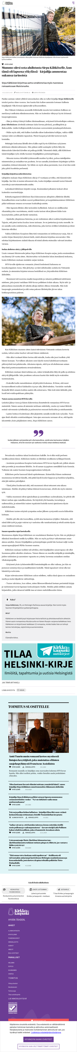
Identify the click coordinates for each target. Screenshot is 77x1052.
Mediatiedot (12, 987)
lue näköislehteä (16, 998)
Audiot (11, 946)
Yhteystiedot (13, 983)
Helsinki (11, 963)
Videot (10, 949)
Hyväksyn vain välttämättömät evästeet (38, 1046)
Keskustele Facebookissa (14, 890)
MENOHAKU (37, 1021)
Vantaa (11, 974)
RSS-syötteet (13, 953)
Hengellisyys (13, 942)
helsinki (21, 690)
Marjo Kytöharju (23, 93)
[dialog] (38, 1036)
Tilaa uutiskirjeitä (14, 994)
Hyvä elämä (12, 934)
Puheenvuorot (14, 938)
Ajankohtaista (14, 931)
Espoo (10, 966)
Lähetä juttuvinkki (39, 889)
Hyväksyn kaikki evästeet (38, 1039)
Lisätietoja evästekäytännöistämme (46, 1032)
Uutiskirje (65, 889)
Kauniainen (12, 970)
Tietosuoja (12, 991)
